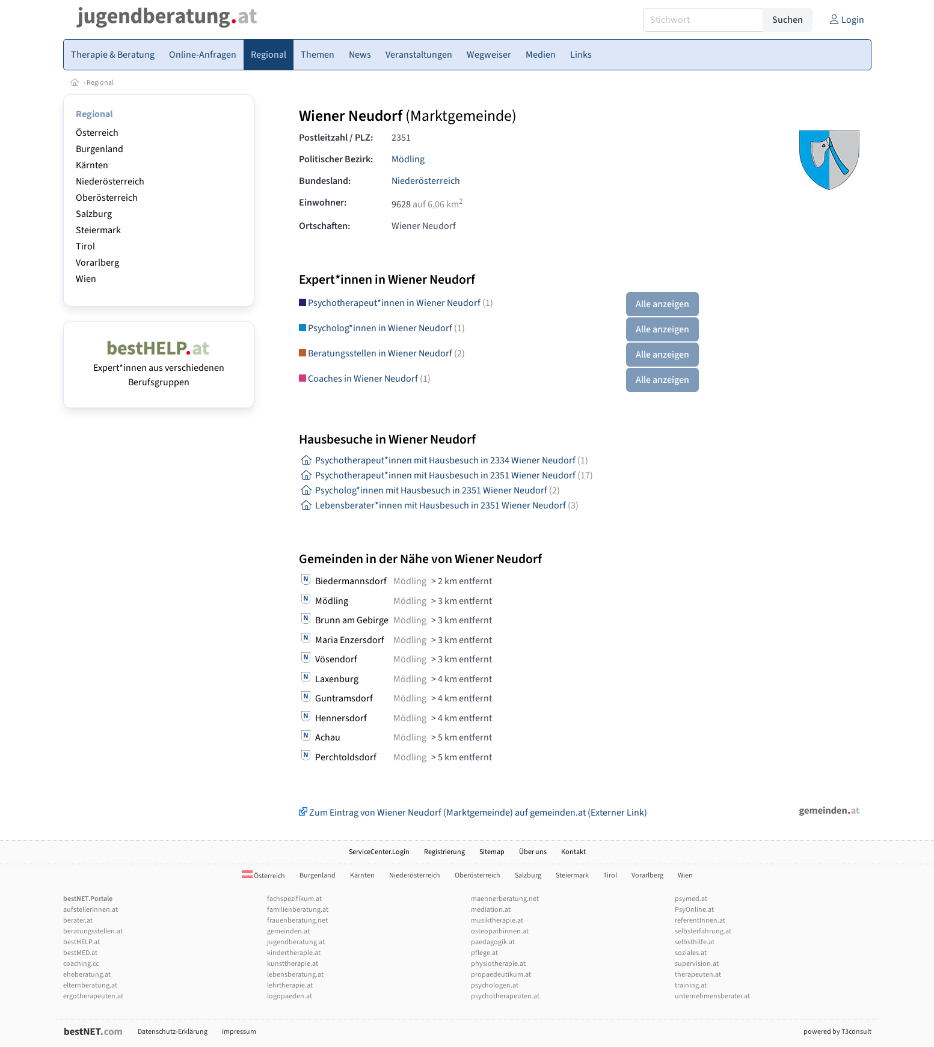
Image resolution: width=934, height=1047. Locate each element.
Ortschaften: (324, 226)
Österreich (97, 132)
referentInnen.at (700, 920)
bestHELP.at (81, 942)
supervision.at (697, 964)
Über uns (533, 852)
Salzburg (94, 214)
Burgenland (99, 149)
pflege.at (484, 953)
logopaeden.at (289, 996)
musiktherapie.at (497, 920)
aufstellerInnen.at (90, 910)
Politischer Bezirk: (336, 159)
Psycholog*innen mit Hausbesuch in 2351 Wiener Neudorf (429, 490)
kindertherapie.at (294, 953)
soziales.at (691, 953)
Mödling (408, 159)
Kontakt (573, 852)
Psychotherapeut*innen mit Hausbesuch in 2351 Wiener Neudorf (446, 475)
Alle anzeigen (662, 304)
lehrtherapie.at (290, 985)
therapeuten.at (698, 974)
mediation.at (491, 910)
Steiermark (98, 230)
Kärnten (92, 165)
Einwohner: (322, 202)
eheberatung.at (87, 974)
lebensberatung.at (295, 974)
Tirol (85, 246)
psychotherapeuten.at (505, 996)
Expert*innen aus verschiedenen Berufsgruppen (158, 368)
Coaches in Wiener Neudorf (365, 378)
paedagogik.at (493, 942)
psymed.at (691, 899)
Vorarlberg (97, 262)
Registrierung (444, 852)
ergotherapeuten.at (93, 996)
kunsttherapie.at (292, 964)
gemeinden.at (288, 931)
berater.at (78, 920)
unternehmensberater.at (712, 996)
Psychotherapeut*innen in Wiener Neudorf (396, 303)
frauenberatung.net (297, 920)
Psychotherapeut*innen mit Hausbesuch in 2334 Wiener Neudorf (443, 460)
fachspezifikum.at (294, 899)
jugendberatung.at (296, 942)
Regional (100, 83)
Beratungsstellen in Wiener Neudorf (382, 353)
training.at (691, 985)
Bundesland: (325, 181)
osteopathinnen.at (500, 931)
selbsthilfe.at (694, 942)
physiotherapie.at (498, 964)
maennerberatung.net (505, 899)
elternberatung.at (90, 985)
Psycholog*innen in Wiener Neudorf (382, 328)
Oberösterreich (107, 197)
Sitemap (492, 852)
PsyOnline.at (694, 910)
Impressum (239, 1032)
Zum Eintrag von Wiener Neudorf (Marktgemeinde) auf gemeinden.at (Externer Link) (473, 812)
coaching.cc (81, 964)
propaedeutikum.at (501, 974)
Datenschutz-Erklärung (172, 1032)
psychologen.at (494, 985)
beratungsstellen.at (93, 931)
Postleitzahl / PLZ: (336, 137)
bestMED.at (80, 953)
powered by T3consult (837, 1032)
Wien (86, 278)
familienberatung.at (297, 910)
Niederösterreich (110, 181)
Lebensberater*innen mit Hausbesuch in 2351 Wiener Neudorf (439, 505)
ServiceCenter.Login (379, 852)
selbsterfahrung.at (703, 931)
